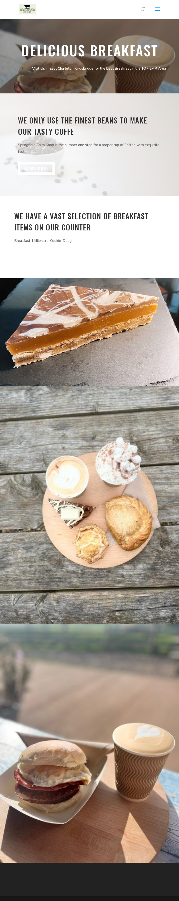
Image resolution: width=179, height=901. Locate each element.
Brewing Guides (37, 257)
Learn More (36, 168)
